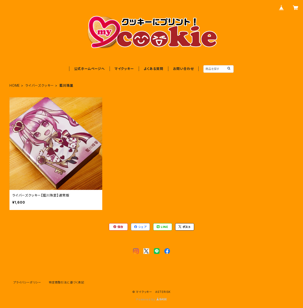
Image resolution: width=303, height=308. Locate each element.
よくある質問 (153, 69)
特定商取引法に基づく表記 (66, 282)
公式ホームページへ (89, 69)
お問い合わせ (183, 69)
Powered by (151, 299)
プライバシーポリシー (27, 282)
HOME (14, 85)
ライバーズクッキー (39, 85)
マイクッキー (124, 69)
